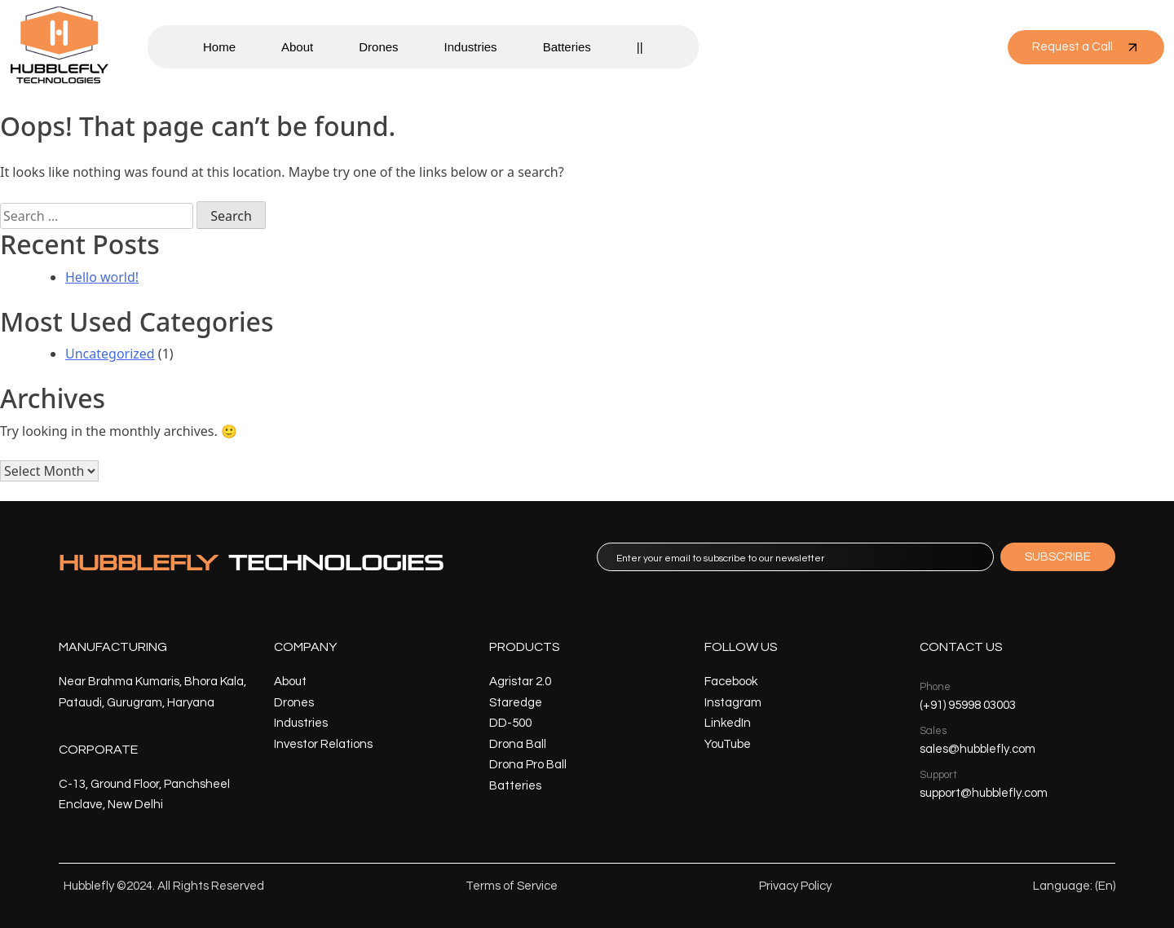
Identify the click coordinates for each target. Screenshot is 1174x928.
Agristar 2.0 (520, 681)
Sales (933, 731)
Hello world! (102, 277)
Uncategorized (110, 354)
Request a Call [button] (1086, 47)
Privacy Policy (795, 886)
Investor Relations (323, 744)
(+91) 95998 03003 (968, 705)
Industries (470, 47)
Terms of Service (512, 886)
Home (219, 47)
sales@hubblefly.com (977, 749)
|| (640, 47)
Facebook (730, 681)
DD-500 (510, 723)
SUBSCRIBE (1058, 557)
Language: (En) (1074, 886)
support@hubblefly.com (984, 793)
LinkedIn (727, 723)
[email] (795, 557)
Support (938, 775)
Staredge (515, 703)
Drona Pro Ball (528, 765)
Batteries (567, 47)
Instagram (732, 703)
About (297, 47)
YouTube (727, 744)
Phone (935, 687)
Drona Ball (517, 744)
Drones (378, 47)
